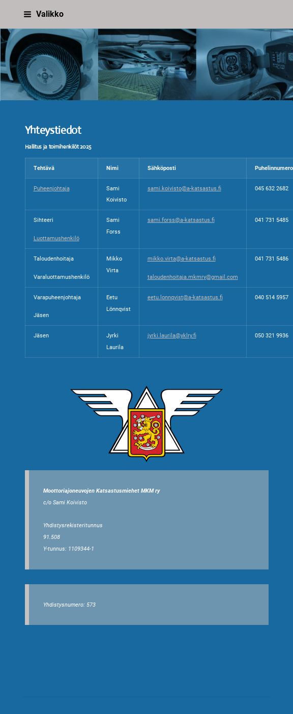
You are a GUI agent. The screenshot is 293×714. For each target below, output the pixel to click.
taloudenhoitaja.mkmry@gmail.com (193, 276)
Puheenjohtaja (52, 188)
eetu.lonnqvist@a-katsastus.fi (185, 297)
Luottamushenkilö (56, 238)
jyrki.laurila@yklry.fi (172, 335)
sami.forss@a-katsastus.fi (181, 219)
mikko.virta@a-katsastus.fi (182, 258)
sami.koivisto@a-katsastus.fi (184, 188)
